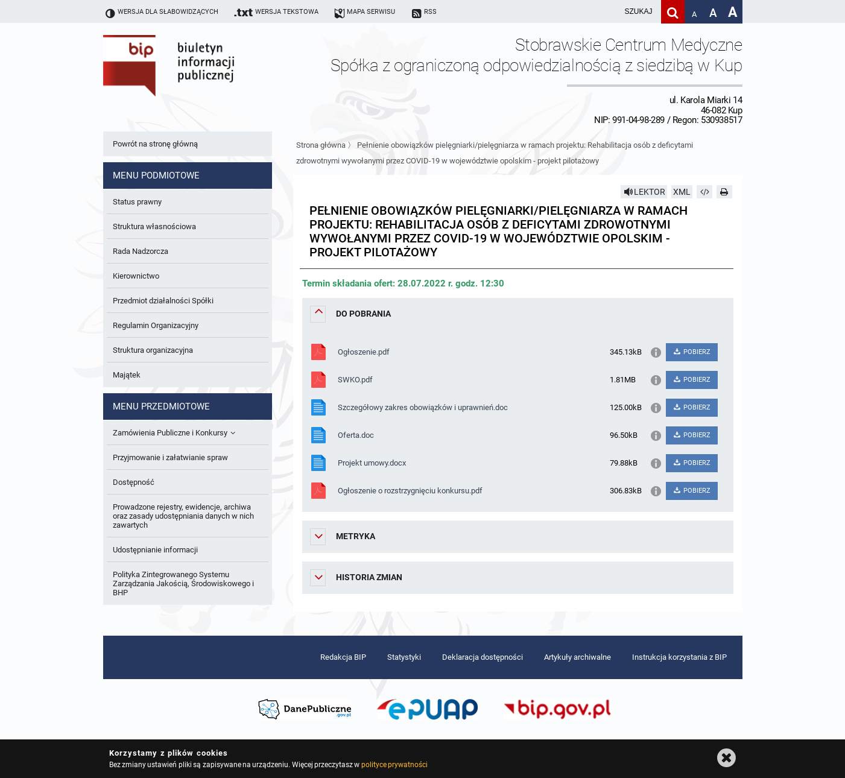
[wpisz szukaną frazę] (609, 12)
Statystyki (404, 657)
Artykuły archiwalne (577, 657)
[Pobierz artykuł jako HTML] (704, 191)
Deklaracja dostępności (482, 657)
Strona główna (321, 145)
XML (682, 192)
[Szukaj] (673, 12)
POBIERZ (691, 352)
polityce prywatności (394, 765)
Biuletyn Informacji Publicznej (202, 80)
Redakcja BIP (343, 657)
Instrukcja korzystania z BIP (679, 657)
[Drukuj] (724, 191)
